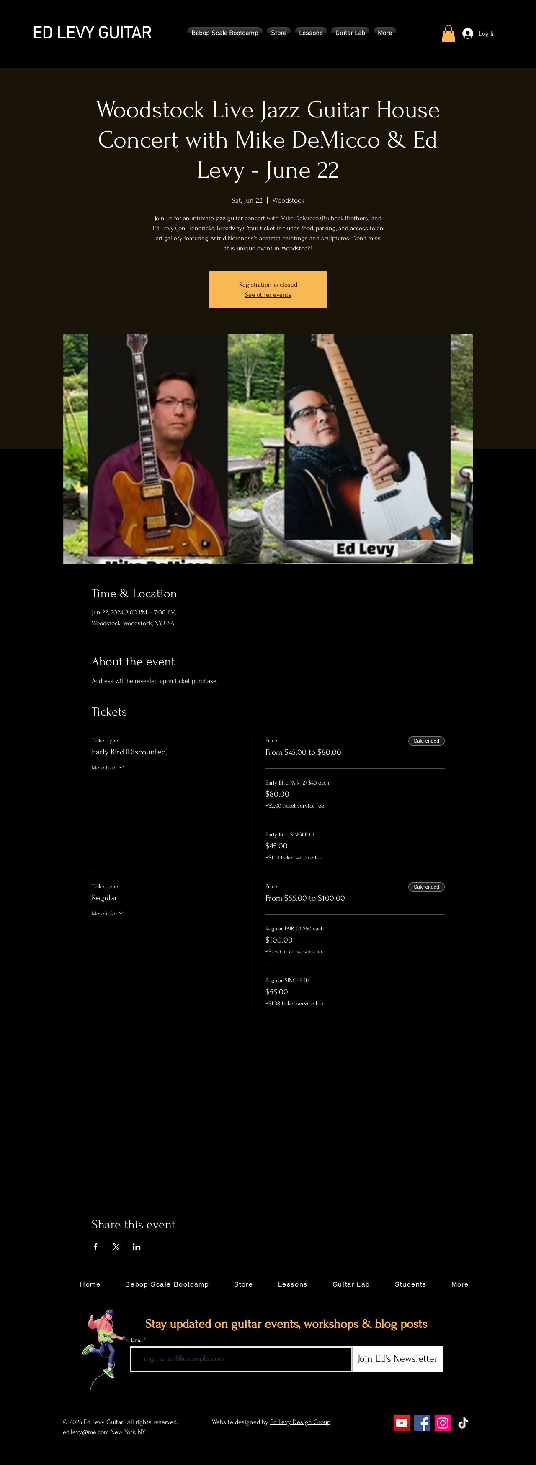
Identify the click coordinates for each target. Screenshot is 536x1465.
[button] (225, 33)
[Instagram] (443, 1423)
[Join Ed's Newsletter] (398, 1359)
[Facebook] (422, 1423)
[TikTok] (463, 1423)
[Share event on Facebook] (96, 1246)
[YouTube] (402, 1423)
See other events (268, 294)
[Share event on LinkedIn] (137, 1246)
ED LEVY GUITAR (92, 34)
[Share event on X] (116, 1246)
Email (137, 1340)
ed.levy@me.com (86, 1432)
